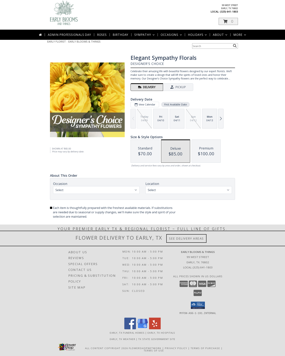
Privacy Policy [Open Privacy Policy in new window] (176, 348)
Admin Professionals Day (69, 35)
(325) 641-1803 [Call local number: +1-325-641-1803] (229, 11)
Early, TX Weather (122, 339)
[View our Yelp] (155, 328)
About (220, 35)
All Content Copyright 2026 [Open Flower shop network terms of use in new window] (106, 348)
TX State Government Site (156, 339)
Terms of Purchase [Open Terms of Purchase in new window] (205, 348)
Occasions (172, 35)
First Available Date (175, 104)
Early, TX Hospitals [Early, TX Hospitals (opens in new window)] (161, 332)
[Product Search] (211, 46)
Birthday (120, 35)
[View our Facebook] (130, 328)
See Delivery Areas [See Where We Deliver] (186, 238)
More (240, 35)
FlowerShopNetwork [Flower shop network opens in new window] (145, 348)
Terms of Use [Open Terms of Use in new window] (154, 350)
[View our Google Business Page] (142, 328)
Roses (102, 35)
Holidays (198, 35)
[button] (228, 21)
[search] (235, 46)
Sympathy (144, 35)
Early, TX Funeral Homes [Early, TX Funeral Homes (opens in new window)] (127, 332)
